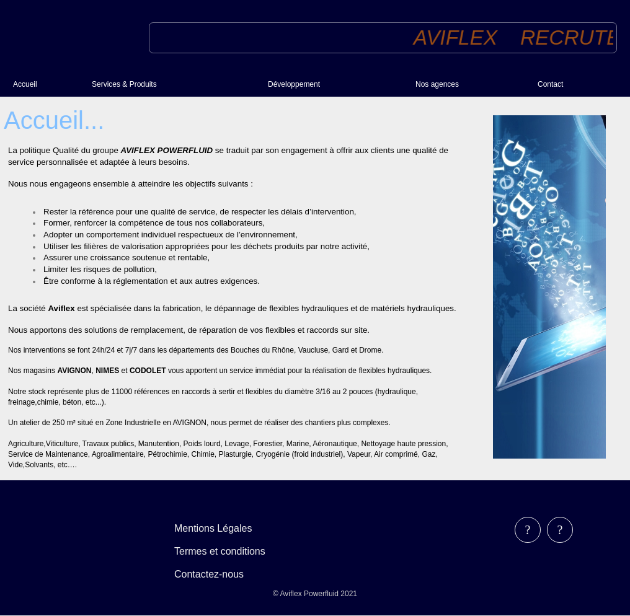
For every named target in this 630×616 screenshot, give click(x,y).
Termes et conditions (219, 551)
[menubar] (228, 551)
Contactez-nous (209, 574)
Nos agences (437, 84)
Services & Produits (124, 84)
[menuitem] (47, 84)
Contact (550, 84)
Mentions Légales (213, 528)
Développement (294, 84)
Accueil (25, 84)
